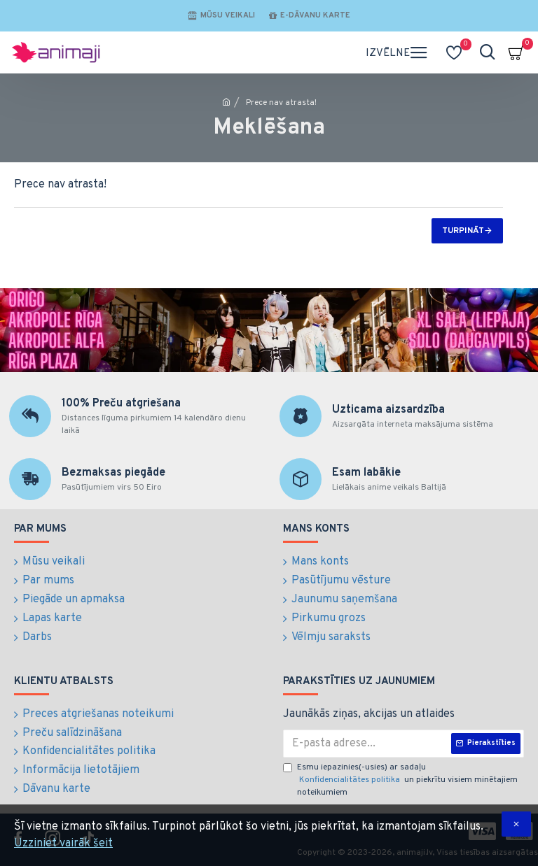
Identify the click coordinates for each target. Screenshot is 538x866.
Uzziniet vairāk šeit (63, 844)
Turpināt (463, 230)
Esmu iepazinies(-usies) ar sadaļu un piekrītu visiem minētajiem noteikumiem (400, 780)
